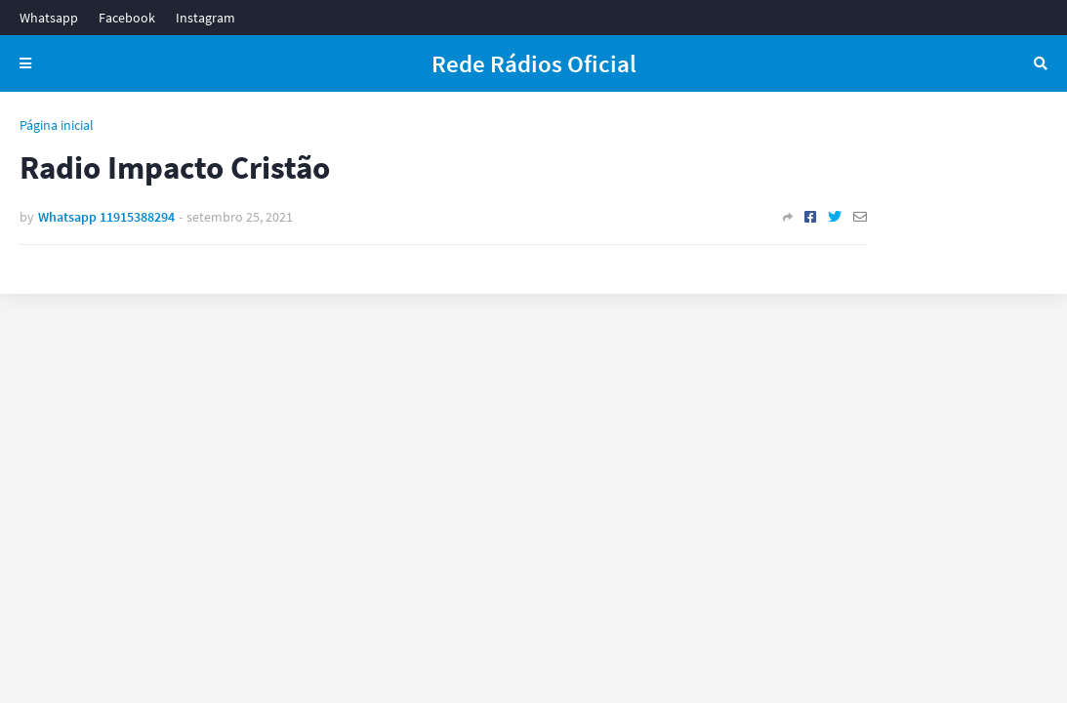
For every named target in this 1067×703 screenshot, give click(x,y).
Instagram (205, 17)
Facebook (127, 17)
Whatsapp (49, 17)
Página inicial (57, 125)
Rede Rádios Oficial (533, 63)
